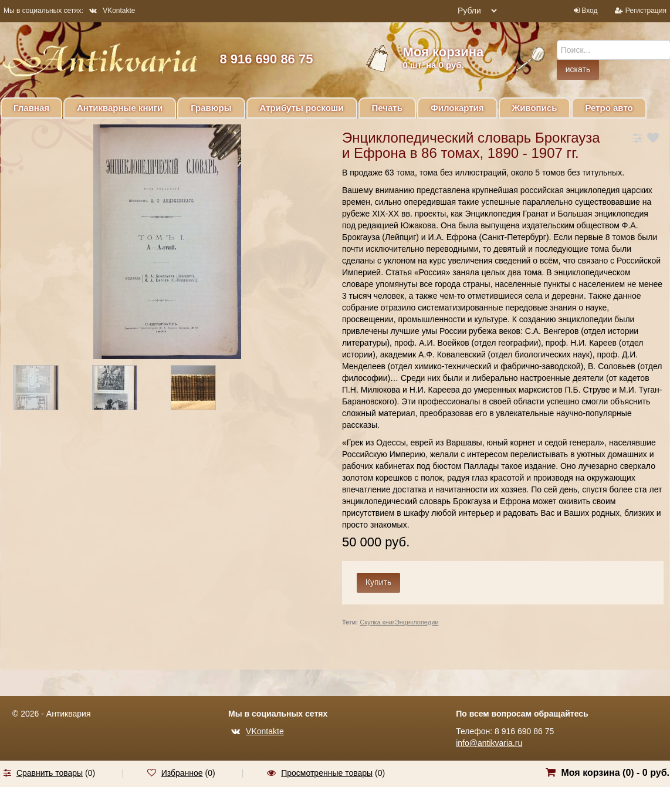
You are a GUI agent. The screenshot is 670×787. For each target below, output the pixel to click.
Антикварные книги (120, 108)
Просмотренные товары (327, 773)
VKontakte (112, 10)
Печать (387, 108)
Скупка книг (377, 622)
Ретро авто (608, 108)
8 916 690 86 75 (266, 59)
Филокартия (457, 108)
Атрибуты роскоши (302, 108)
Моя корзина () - (615, 773)
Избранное (182, 773)
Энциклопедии (417, 622)
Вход (589, 10)
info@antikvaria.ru (489, 743)
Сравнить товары (49, 773)
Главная (31, 108)
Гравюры (211, 108)
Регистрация (645, 10)
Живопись (534, 108)
